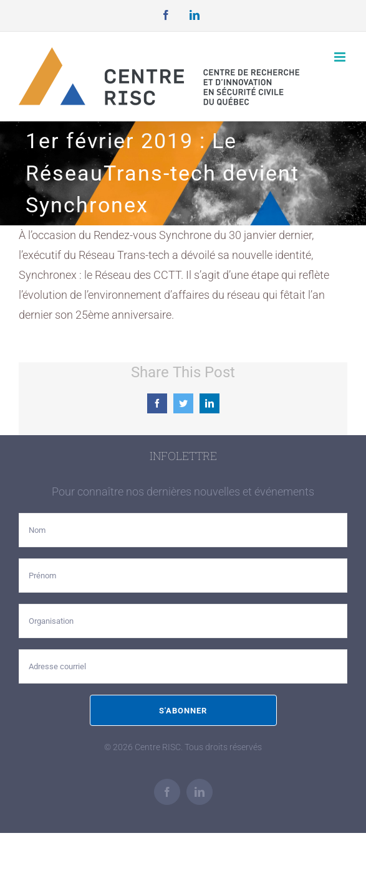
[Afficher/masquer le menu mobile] (340, 56)
